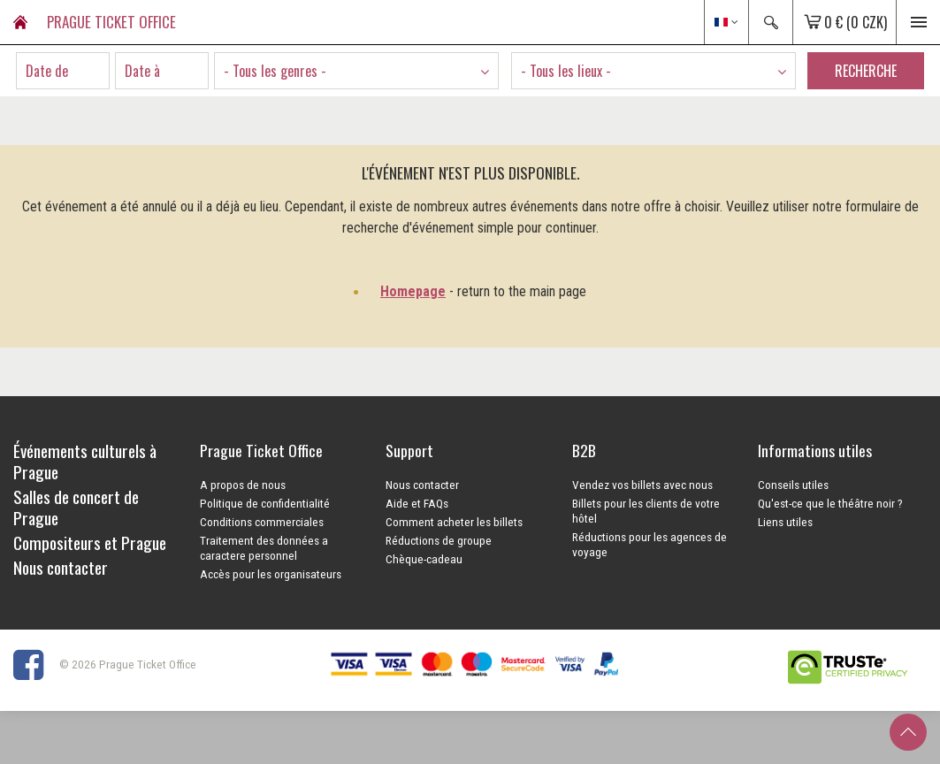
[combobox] (356, 70)
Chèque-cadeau (424, 559)
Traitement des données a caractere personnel (264, 547)
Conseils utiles (793, 485)
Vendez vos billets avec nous (642, 485)
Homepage (413, 291)
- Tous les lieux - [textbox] (566, 70)
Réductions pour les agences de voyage (649, 544)
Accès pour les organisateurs (270, 574)
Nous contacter (422, 485)
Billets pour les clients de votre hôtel (646, 510)
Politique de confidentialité (265, 503)
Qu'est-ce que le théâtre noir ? (830, 503)
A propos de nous (243, 485)
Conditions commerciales (262, 522)
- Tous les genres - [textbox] (275, 70)
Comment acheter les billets (454, 522)
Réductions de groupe (439, 540)
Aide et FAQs (417, 503)
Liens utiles (785, 522)
